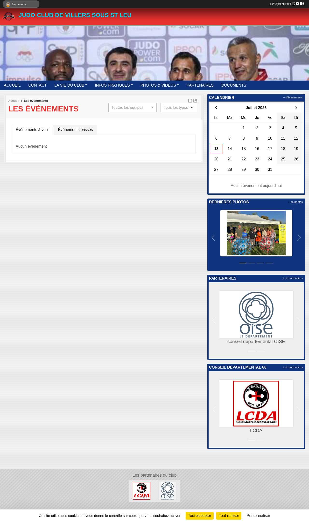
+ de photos (295, 201)
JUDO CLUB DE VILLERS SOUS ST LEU (75, 15)
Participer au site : (287, 4)
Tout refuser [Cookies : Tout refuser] (229, 516)
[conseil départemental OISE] (167, 490)
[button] (213, 238)
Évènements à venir (33, 130)
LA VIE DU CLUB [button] (69, 85)
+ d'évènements (293, 97)
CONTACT (37, 85)
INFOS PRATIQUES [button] (112, 85)
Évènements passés (75, 130)
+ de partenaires (293, 278)
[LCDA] (142, 490)
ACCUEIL (12, 85)
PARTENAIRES (200, 85)
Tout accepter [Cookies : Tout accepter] (199, 516)
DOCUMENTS (233, 85)
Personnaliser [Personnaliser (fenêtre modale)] (258, 516)
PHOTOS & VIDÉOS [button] (158, 85)
